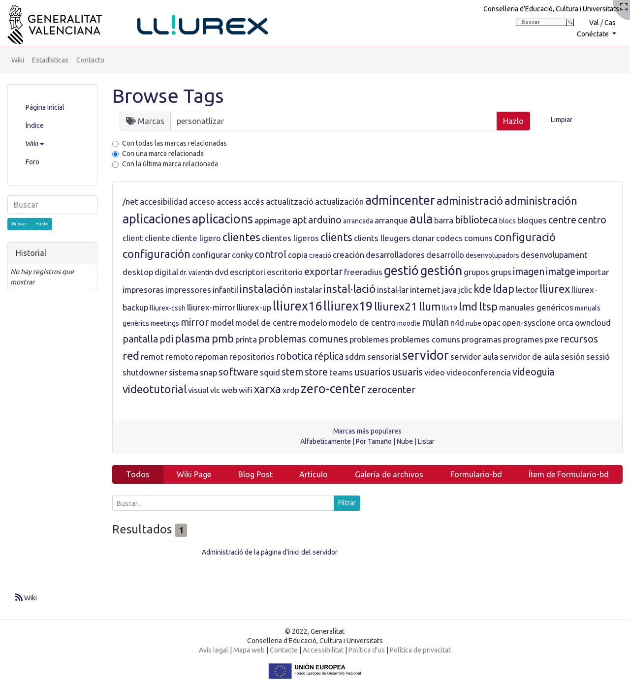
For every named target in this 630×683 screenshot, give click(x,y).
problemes (369, 339)
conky (242, 254)
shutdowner (145, 372)
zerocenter (391, 389)
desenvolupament (554, 254)
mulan (435, 322)
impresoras (143, 289)
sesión (573, 356)
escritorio (285, 272)
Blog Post (255, 474)
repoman (211, 356)
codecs (449, 238)
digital (166, 272)
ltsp (488, 306)
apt (299, 220)
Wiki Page (194, 474)
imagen (528, 271)
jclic (465, 289)
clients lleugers (382, 238)
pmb (223, 338)
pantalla (140, 339)
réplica (329, 356)
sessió (598, 356)
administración (540, 200)
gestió (401, 271)
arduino (325, 220)
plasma (192, 338)
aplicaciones (156, 219)
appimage (272, 220)
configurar (211, 254)
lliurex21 (395, 306)
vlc (215, 390)
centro (592, 220)
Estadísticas (50, 60)
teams (341, 372)
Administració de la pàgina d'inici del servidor (270, 552)
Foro (32, 162)
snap (208, 372)
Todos (138, 474)
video (434, 372)
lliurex (554, 288)
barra (443, 220)
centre (562, 220)
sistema (183, 372)
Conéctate (593, 34)
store (316, 372)
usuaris (407, 372)
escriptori (247, 272)
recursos (579, 339)
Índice (35, 125)
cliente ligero (196, 238)
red (131, 355)
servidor (425, 355)
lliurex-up (254, 307)
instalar (308, 289)
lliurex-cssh (168, 308)
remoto (179, 356)
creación (348, 254)
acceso (202, 201)
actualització (290, 201)
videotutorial (155, 389)
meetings (165, 323)
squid (270, 372)
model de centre (266, 322)
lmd (468, 306)
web (229, 390)
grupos (476, 272)
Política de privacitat (420, 650)
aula (421, 219)
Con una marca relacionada (163, 153)
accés (253, 201)
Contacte (284, 650)
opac (492, 322)
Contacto (90, 60)
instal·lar (393, 289)
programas (482, 339)
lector (527, 289)
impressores (188, 289)
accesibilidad (164, 201)
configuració (525, 237)
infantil (225, 289)
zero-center (333, 389)
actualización (339, 201)
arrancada (358, 221)
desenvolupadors (492, 255)
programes (523, 339)
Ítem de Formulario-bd (569, 474)
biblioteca (476, 220)
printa (246, 339)
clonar (423, 238)
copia (298, 254)
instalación (266, 288)
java (449, 289)
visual (198, 390)
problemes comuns (425, 339)
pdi (166, 339)
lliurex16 (297, 306)
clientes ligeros (290, 238)
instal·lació (349, 288)
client (133, 238)
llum (430, 306)
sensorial (384, 356)
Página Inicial (45, 107)
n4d (457, 322)
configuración (156, 254)
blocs (507, 221)
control (270, 254)
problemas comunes (303, 339)
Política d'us (366, 650)
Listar (426, 441)
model (222, 322)
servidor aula (474, 356)
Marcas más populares (367, 431)
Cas (610, 23)
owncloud (593, 322)
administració (470, 200)
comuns (478, 238)
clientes (241, 237)
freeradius (363, 272)
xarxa (267, 389)
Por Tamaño (374, 441)
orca (565, 322)
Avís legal (213, 650)
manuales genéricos (536, 307)
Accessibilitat (323, 650)
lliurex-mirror (211, 307)
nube (473, 323)
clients (336, 237)
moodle (408, 323)
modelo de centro (362, 322)
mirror (195, 322)
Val (594, 23)
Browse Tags (168, 96)
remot (152, 356)
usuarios (372, 372)
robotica (294, 356)
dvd (221, 272)
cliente (157, 238)
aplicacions (222, 219)
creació (320, 255)
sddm (355, 356)
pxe (552, 339)
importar (593, 272)
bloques (532, 220)
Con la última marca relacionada (170, 164)
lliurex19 (348, 306)
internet (425, 289)
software (238, 372)
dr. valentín (196, 273)
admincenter (400, 200)
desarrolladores (395, 254)
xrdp (291, 390)
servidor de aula (529, 356)
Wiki (17, 60)
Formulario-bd (476, 474)
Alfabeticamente (325, 441)
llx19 (449, 308)
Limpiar (561, 120)
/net (130, 201)
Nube (405, 441)
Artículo (313, 474)
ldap (503, 288)
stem (292, 372)
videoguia (533, 372)
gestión (441, 271)
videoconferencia (478, 372)
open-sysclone (529, 322)
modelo (313, 322)
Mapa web (249, 650)
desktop (138, 272)
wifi (245, 390)
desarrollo (445, 254)
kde (482, 288)
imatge (560, 271)
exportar (323, 271)
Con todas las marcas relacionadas (174, 143)
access (229, 201)
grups (501, 272)
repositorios (252, 356)
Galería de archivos (389, 474)
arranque (391, 220)
